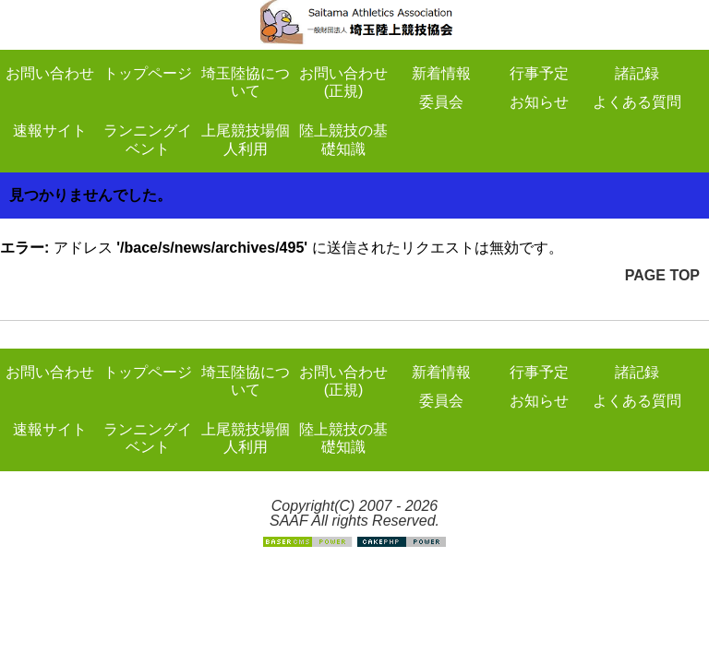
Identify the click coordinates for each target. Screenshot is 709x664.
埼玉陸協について (245, 82)
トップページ (147, 73)
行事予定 (539, 73)
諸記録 (637, 73)
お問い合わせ (50, 73)
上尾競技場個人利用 (245, 139)
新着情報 (441, 73)
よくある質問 (637, 102)
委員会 (441, 102)
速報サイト (50, 130)
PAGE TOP (662, 275)
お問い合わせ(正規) (343, 82)
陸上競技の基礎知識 (343, 139)
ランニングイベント (147, 139)
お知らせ (539, 102)
